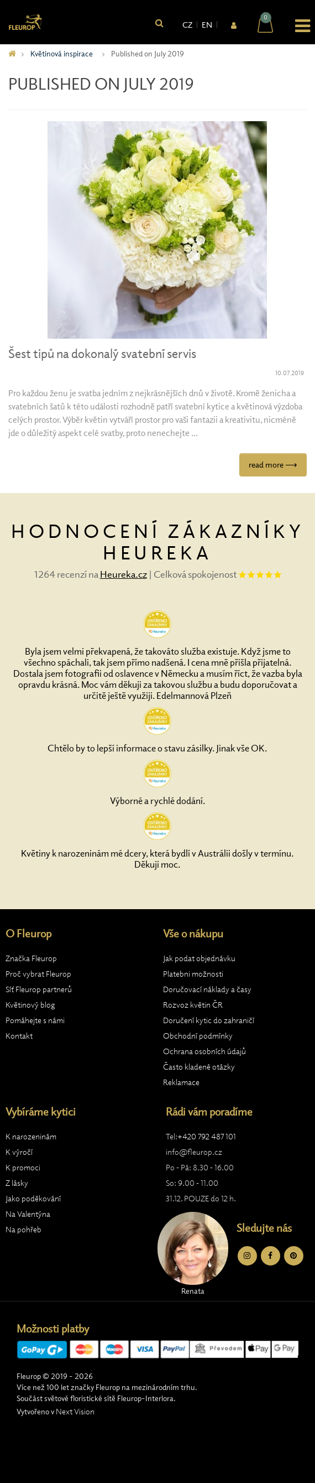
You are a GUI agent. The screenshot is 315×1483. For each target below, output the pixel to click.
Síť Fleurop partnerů (39, 989)
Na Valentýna (28, 1214)
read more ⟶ (273, 464)
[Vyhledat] (159, 23)
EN (207, 24)
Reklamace (181, 1082)
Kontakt (19, 1035)
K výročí (19, 1152)
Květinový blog (30, 1004)
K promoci (23, 1167)
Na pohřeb (23, 1229)
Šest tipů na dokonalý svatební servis (102, 354)
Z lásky (17, 1183)
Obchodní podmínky (198, 1035)
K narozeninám (31, 1136)
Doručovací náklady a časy (207, 989)
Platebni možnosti (193, 973)
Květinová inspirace (61, 54)
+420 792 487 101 (206, 1136)
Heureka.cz (123, 574)
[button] (295, 24)
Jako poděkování (33, 1198)
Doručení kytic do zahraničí (208, 1020)
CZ (187, 24)
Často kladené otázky (199, 1066)
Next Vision (75, 1411)
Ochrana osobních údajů (204, 1051)
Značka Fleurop (31, 958)
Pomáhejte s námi (35, 1020)
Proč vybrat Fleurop (38, 973)
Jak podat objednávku (199, 958)
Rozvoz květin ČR (193, 1004)
